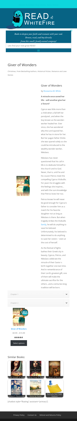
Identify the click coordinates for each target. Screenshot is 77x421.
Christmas (12, 71)
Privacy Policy (19, 415)
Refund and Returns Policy (50, 415)
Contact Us (32, 415)
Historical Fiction (44, 71)
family (43, 224)
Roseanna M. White (52, 91)
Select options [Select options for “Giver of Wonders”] (19, 343)
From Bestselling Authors (27, 71)
